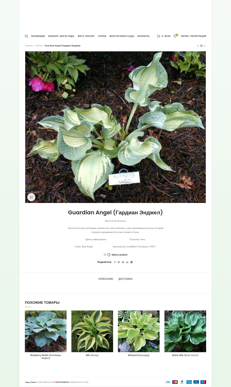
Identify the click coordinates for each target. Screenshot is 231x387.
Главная (29, 45)
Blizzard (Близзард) (138, 355)
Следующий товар (204, 46)
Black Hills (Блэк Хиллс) (185, 355)
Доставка (125, 279)
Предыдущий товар (198, 46)
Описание (105, 279)
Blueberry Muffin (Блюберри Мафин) (45, 357)
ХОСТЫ (38, 45)
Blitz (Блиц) (92, 355)
